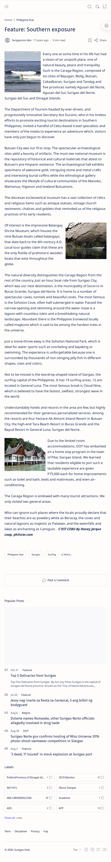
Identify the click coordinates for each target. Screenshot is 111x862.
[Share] (100, 40)
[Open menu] (6, 6)
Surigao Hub (22, 854)
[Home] (8, 20)
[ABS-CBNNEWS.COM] (29, 802)
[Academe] (81, 802)
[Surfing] (52, 558)
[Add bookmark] (90, 40)
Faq (46, 835)
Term (8, 835)
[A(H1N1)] (29, 792)
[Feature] (27, 674)
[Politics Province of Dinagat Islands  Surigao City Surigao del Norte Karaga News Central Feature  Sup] (29, 782)
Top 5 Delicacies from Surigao (33, 680)
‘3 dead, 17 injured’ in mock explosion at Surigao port (51, 758)
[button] (66, 559)
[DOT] (26, 735)
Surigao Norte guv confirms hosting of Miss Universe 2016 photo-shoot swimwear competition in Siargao (55, 743)
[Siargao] (35, 558)
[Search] (89, 6)
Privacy (35, 835)
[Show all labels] (13, 822)
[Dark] (97, 6)
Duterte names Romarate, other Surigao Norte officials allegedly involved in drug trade (52, 725)
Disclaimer (21, 835)
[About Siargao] (81, 792)
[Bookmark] (104, 6)
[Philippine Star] (25, 20)
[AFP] (81, 812)
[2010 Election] (81, 782)
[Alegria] (26, 717)
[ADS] (29, 812)
